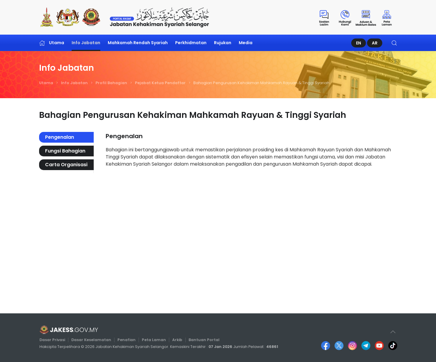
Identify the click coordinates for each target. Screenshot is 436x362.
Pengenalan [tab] (59, 137)
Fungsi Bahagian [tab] (65, 150)
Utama (51, 43)
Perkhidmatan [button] (191, 43)
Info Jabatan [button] (86, 43)
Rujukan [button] (222, 43)
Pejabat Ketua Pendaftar (160, 82)
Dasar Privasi (55, 340)
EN (358, 43)
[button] (394, 43)
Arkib (177, 340)
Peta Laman (154, 340)
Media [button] (245, 43)
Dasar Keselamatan (93, 340)
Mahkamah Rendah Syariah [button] (138, 43)
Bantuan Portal (203, 340)
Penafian (127, 340)
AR (375, 43)
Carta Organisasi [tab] (66, 164)
